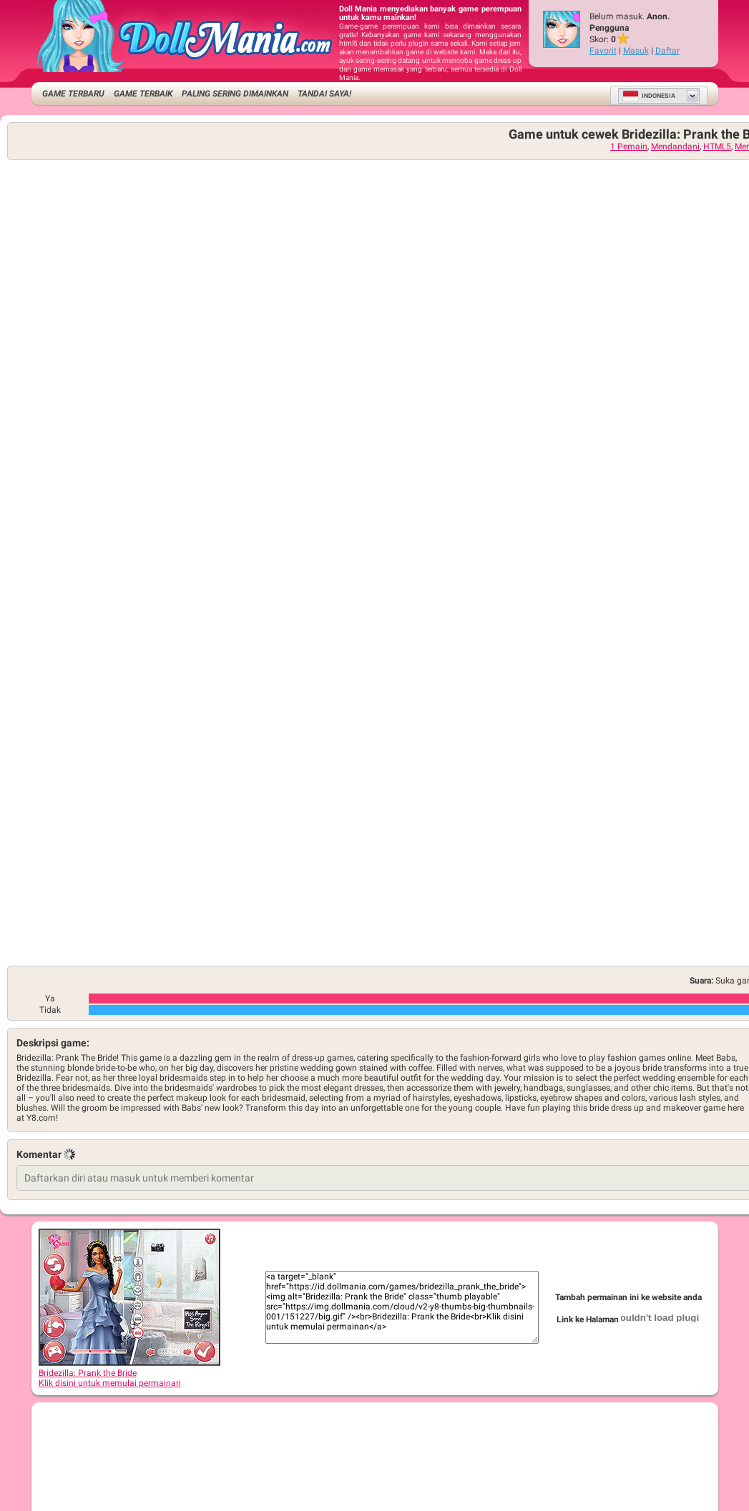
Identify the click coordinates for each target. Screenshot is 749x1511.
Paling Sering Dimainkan (235, 94)
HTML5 (717, 147)
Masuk (636, 51)
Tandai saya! (324, 94)
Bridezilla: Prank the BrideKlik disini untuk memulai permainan (129, 1373)
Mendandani (675, 147)
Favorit (603, 51)
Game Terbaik (143, 94)
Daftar (667, 51)
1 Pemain (628, 147)
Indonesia (648, 95)
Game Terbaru (73, 94)
